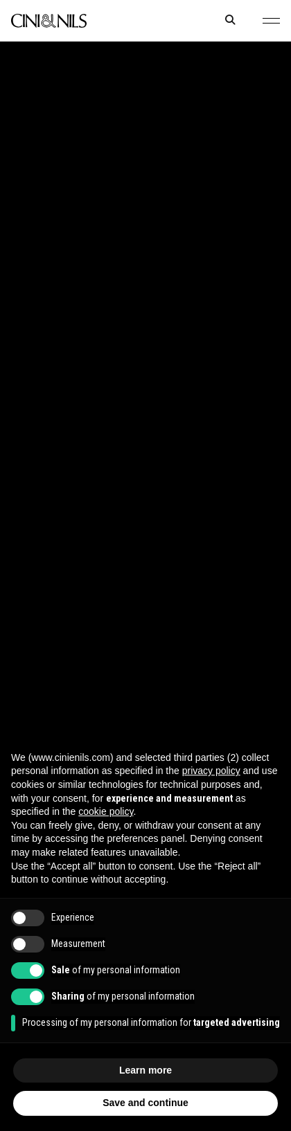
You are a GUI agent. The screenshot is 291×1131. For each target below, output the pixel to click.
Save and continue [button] (145, 1102)
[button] (271, 20)
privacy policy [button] (211, 770)
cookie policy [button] (105, 811)
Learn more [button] (145, 1070)
